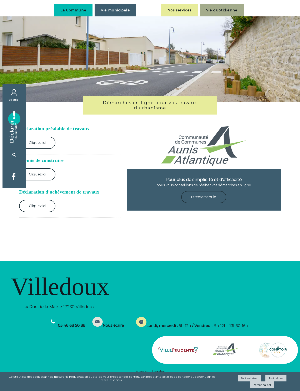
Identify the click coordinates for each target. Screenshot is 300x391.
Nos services (179, 10)
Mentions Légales (150, 372)
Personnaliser (262, 384)
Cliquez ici (37, 143)
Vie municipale (115, 10)
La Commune (73, 10)
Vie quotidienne (222, 10)
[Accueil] (148, 10)
